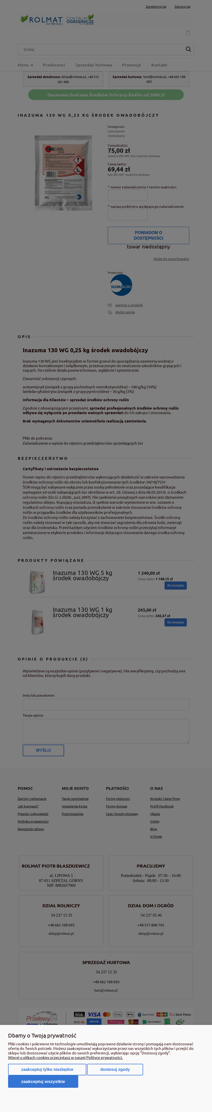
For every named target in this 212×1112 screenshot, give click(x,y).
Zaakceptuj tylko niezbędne (47, 1069)
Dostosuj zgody (115, 1069)
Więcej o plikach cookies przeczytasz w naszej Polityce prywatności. (65, 1057)
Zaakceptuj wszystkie (43, 1081)
